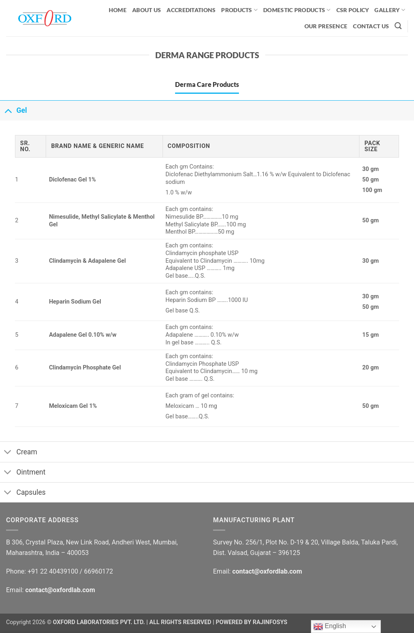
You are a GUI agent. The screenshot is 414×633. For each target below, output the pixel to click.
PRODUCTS (239, 10)
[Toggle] (8, 110)
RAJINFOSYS (270, 622)
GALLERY (389, 10)
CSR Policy (352, 9)
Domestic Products (296, 10)
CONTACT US (371, 26)
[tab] (207, 84)
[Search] (398, 26)
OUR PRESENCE (325, 26)
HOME (118, 9)
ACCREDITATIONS (191, 9)
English (329, 626)
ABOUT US (146, 9)
